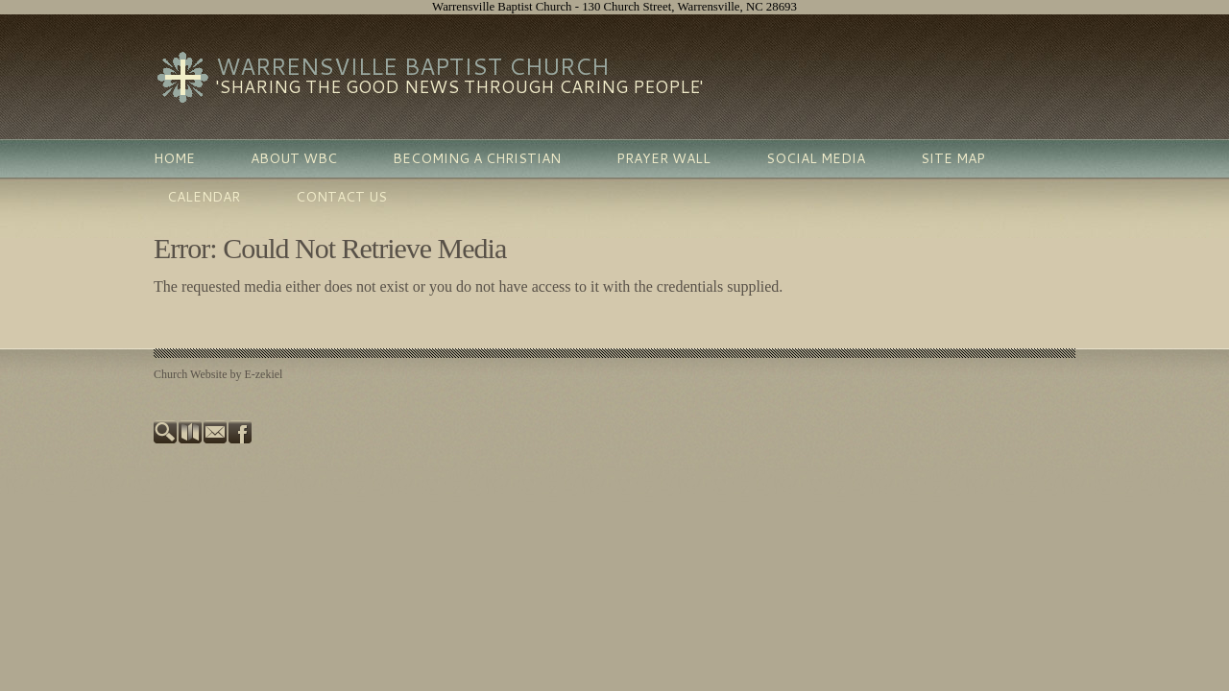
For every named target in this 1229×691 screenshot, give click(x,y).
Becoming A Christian (477, 158)
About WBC (294, 158)
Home (174, 158)
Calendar (203, 196)
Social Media (815, 158)
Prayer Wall (663, 158)
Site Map (953, 158)
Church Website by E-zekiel (218, 374)
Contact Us (341, 196)
